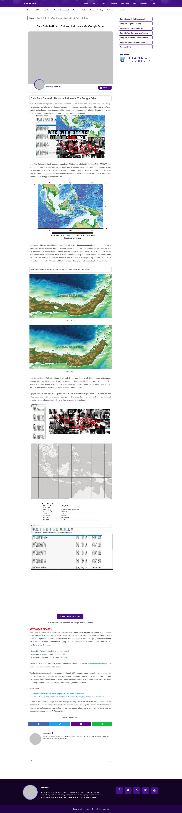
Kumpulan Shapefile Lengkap (130, 24)
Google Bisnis (60, 654)
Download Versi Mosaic (70, 616)
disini (80, 387)
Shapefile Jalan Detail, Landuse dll (132, 19)
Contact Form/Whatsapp (97, 664)
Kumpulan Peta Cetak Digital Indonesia (134, 38)
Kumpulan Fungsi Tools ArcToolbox (132, 42)
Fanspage (43, 651)
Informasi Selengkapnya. (87, 797)
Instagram (61, 651)
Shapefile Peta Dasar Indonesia (131, 28)
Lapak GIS (47, 733)
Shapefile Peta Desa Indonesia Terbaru (134, 33)
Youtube (64, 657)
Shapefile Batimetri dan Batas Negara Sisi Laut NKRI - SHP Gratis (58, 694)
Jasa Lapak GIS (125, 47)
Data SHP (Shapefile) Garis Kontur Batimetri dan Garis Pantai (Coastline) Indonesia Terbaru (68, 697)
